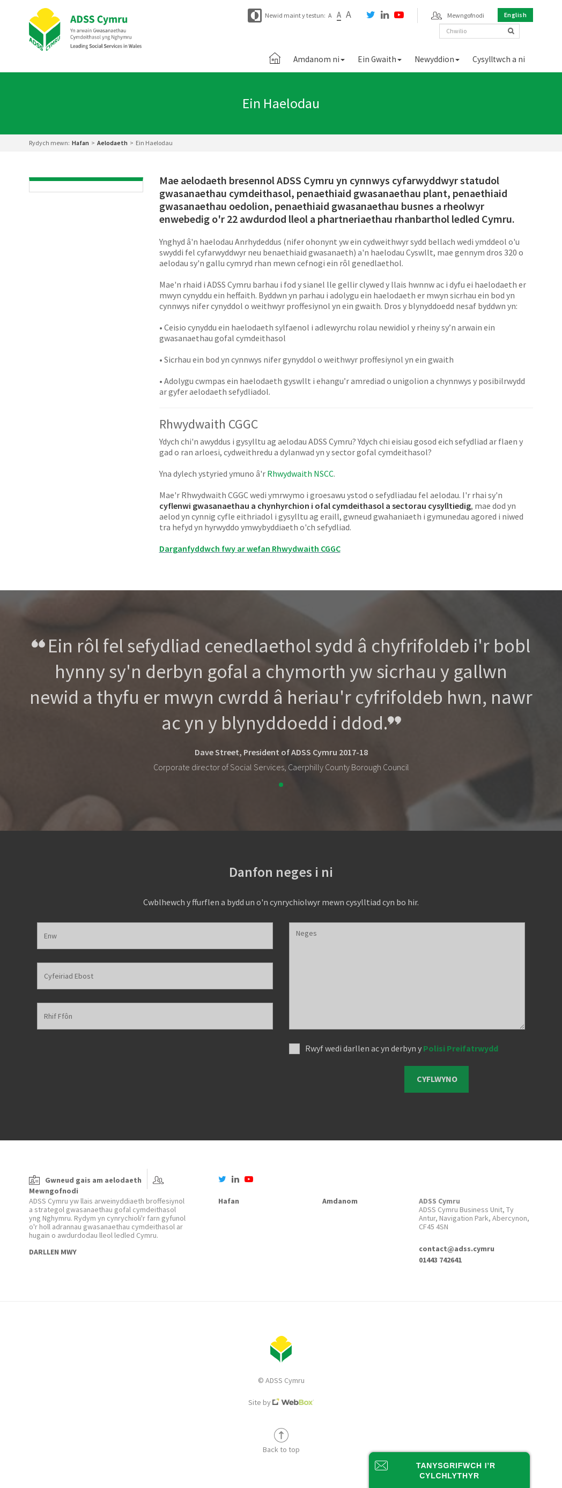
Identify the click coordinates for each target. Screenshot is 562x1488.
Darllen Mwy (53, 1251)
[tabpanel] (281, 702)
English (515, 15)
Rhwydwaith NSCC (300, 473)
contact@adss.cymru (456, 1248)
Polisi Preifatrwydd (460, 1048)
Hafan (80, 143)
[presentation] (343, 1079)
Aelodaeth (112, 143)
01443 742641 (440, 1260)
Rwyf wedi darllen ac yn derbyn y (401, 1048)
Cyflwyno (437, 1078)
